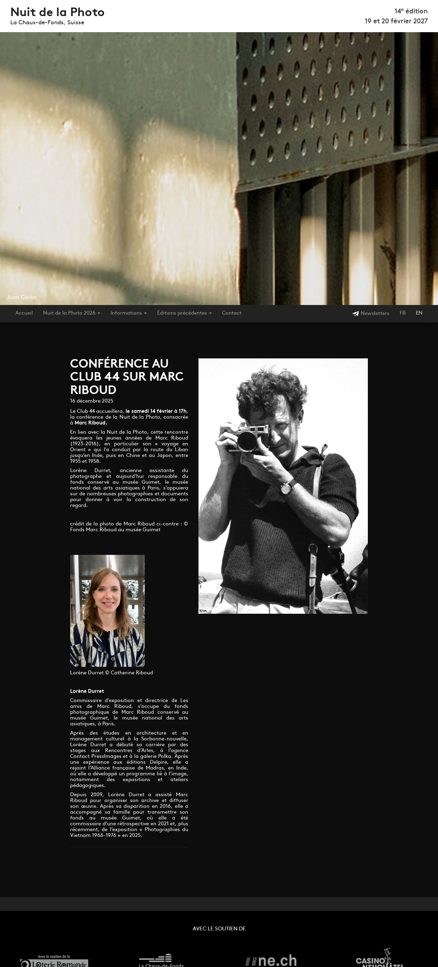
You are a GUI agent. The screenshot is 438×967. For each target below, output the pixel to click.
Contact (232, 313)
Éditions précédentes (184, 313)
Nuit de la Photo (57, 13)
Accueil (24, 313)
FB (402, 313)
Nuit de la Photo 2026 (71, 313)
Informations (129, 313)
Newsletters (370, 313)
